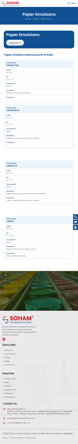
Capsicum (68, 433)
